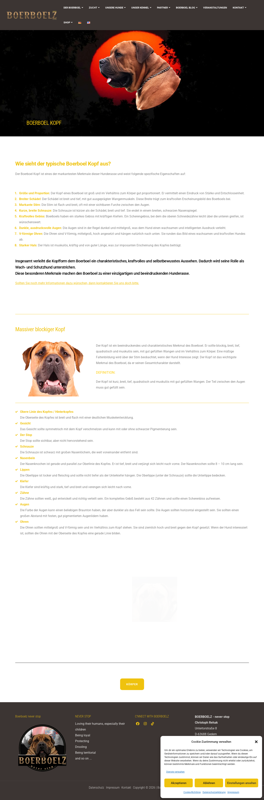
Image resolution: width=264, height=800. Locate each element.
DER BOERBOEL (72, 7)
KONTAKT (238, 7)
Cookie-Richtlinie (192, 792)
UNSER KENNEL (140, 7)
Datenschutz (96, 787)
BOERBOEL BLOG (185, 7)
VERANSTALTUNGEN (215, 7)
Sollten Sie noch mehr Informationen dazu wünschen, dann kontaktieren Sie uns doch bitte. (77, 283)
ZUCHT (93, 7)
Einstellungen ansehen (241, 783)
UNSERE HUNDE (114, 7)
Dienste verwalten (175, 771)
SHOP (67, 22)
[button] (256, 742)
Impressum (233, 792)
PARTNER (162, 7)
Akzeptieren (178, 783)
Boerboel (83, 261)
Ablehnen (209, 783)
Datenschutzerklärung (214, 792)
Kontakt (126, 787)
